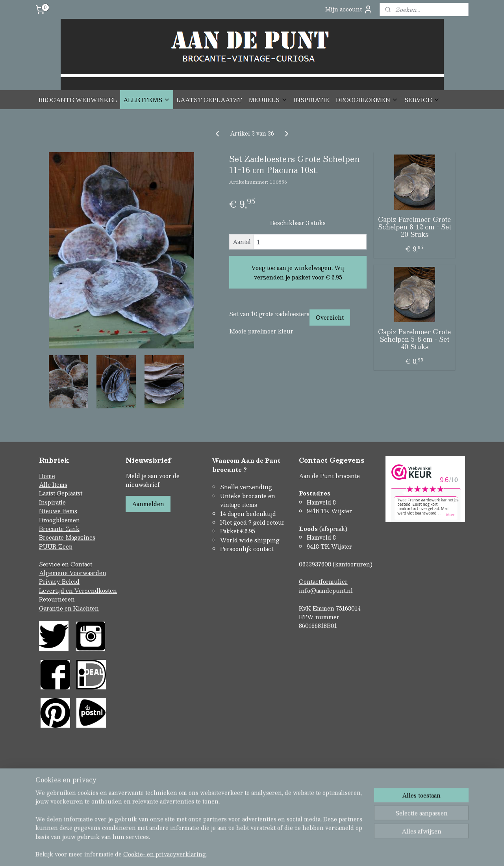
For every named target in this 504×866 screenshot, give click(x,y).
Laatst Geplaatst (60, 493)
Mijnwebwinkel (335, 826)
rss (235, 826)
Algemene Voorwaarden (72, 572)
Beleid (71, 581)
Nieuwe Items (58, 511)
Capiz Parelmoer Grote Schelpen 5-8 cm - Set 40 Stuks (414, 339)
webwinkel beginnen (265, 826)
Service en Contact (65, 564)
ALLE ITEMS (146, 99)
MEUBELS (267, 99)
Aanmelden (148, 503)
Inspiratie (52, 502)
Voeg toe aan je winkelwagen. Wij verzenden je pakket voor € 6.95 (298, 272)
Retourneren (57, 599)
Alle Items (53, 484)
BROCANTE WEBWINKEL (78, 99)
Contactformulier (323, 581)
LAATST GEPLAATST (209, 99)
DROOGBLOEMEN (367, 99)
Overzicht (330, 317)
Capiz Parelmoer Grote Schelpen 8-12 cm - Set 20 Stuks (414, 227)
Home (47, 475)
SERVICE (422, 99)
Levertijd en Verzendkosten (78, 590)
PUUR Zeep (55, 546)
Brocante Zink (59, 528)
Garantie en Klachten (69, 608)
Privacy (50, 581)
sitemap (220, 826)
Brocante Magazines (67, 537)
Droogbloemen (59, 520)
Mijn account (349, 9)
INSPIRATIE (312, 99)
